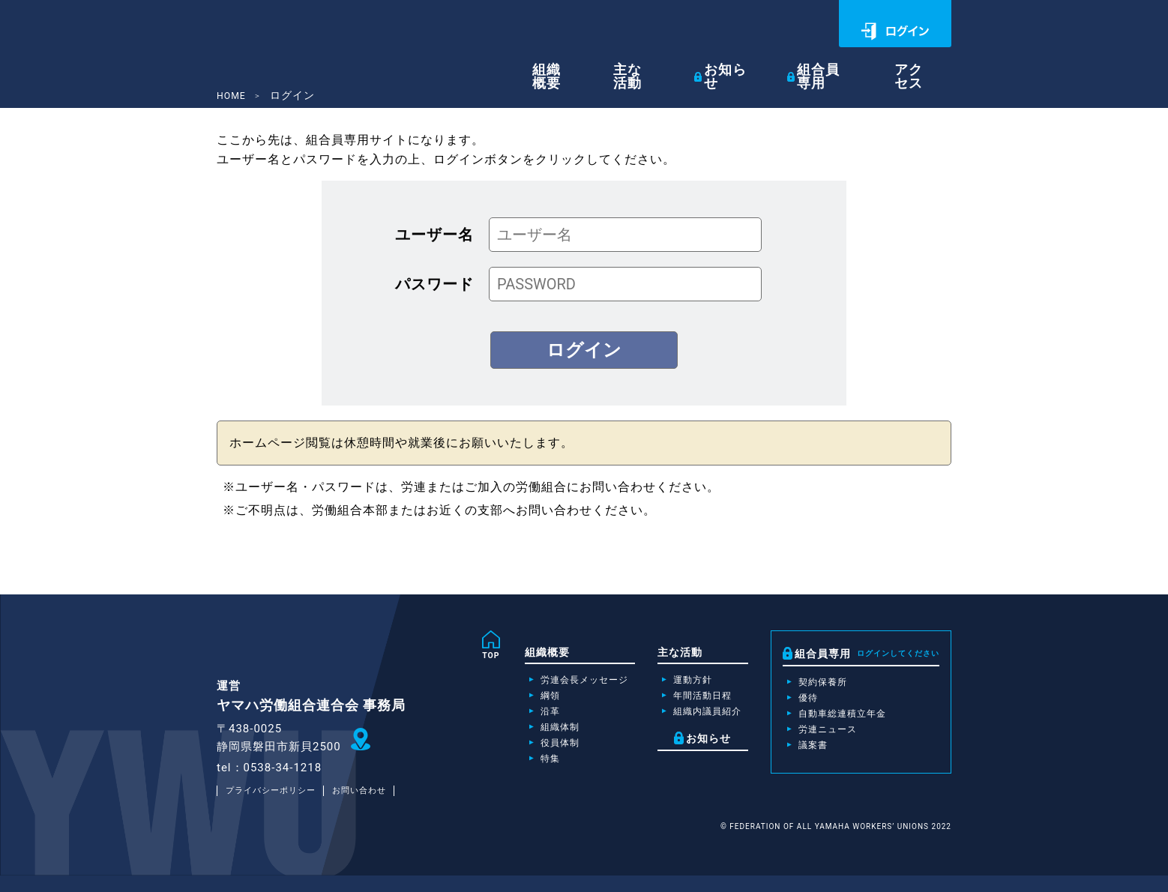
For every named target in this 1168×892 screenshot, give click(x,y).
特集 (518, 774)
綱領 (518, 702)
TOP (456, 656)
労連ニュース (825, 738)
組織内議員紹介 (693, 720)
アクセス (925, 61)
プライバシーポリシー (275, 806)
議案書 (808, 756)
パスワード (434, 284)
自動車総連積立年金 (842, 720)
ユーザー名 (434, 235)
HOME (233, 95)
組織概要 (589, 61)
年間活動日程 (688, 702)
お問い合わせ (372, 806)
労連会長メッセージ (557, 684)
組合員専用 (844, 61)
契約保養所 (820, 684)
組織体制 (529, 738)
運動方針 (676, 684)
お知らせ (751, 61)
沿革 (518, 720)
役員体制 (529, 756)
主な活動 (664, 61)
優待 (803, 702)
